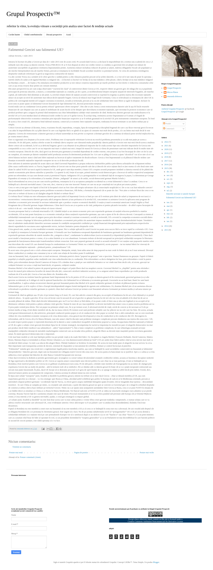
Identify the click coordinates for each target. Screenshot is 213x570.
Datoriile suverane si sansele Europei (180, 194)
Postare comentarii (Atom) (30, 457)
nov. (168, 175)
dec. (168, 172)
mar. (169, 214)
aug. (168, 187)
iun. (168, 202)
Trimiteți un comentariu (21, 447)
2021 (166, 145)
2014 (166, 226)
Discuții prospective (54, 34)
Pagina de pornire (81, 452)
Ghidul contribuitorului (33, 34)
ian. (168, 221)
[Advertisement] (185, 284)
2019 (166, 153)
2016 (166, 164)
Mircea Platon (172, 92)
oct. (168, 179)
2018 (166, 157)
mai (168, 206)
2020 (166, 149)
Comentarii (168, 128)
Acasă (68, 34)
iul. (168, 190)
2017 (166, 161)
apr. (168, 210)
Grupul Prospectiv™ (33, 13)
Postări (167, 123)
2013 (166, 230)
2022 (166, 142)
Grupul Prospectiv (174, 88)
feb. (168, 217)
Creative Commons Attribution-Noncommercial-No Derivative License (155, 521)
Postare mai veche (147, 452)
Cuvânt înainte (14, 34)
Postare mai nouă (16, 452)
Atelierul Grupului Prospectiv (172, 109)
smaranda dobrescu (174, 96)
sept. (169, 183)
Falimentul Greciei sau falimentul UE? (181, 197)
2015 (166, 168)
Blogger (156, 562)
